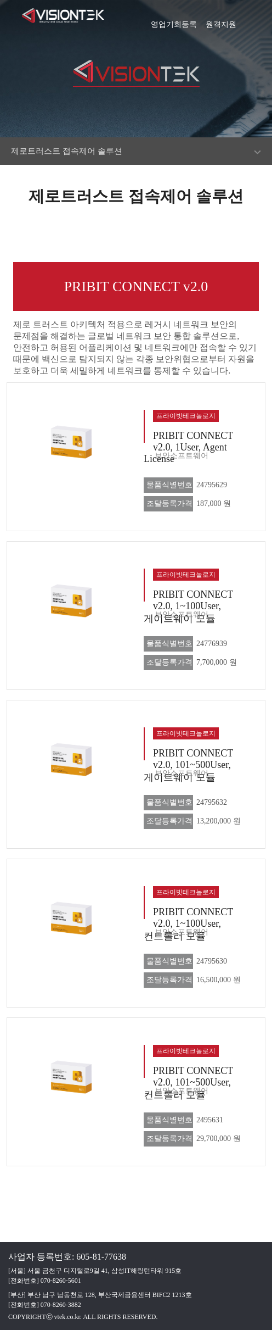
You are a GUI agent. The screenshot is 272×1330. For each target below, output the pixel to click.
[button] (258, 19)
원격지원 (221, 20)
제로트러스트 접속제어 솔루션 (66, 151)
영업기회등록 (174, 20)
